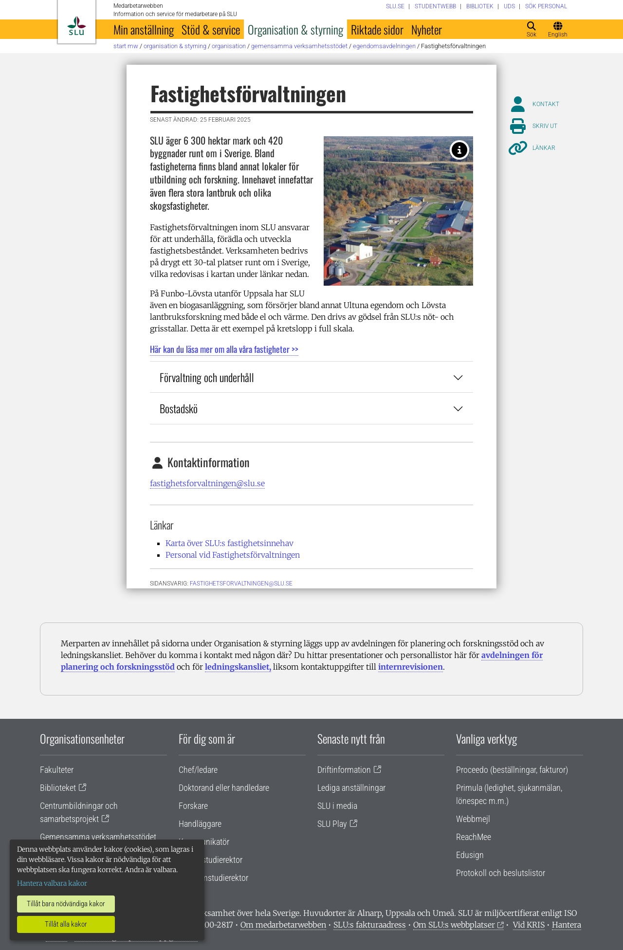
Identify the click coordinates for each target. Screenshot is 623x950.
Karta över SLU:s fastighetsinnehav (229, 543)
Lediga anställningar (351, 788)
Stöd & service (211, 29)
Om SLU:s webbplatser (454, 925)
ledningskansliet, (238, 667)
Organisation (229, 46)
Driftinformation (344, 770)
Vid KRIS (529, 925)
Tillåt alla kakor (66, 924)
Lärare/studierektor (210, 860)
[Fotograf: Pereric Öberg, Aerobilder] (459, 150)
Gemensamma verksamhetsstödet (299, 46)
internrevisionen (410, 667)
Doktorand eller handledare (224, 788)
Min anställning (143, 29)
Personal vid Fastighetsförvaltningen (232, 555)
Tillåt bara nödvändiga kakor (66, 903)
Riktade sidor (377, 29)
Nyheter (426, 29)
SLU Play (332, 824)
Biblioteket (58, 788)
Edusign (470, 855)
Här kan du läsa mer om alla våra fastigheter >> (224, 349)
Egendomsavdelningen (384, 46)
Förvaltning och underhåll (311, 377)
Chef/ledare (198, 770)
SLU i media (337, 806)
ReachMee (473, 837)
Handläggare (200, 824)
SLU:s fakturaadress (369, 925)
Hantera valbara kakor (52, 883)
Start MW (125, 46)
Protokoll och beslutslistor (500, 873)
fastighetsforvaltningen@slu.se (207, 483)
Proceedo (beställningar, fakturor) (512, 770)
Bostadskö (311, 408)
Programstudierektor (213, 878)
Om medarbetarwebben (283, 925)
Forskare (193, 806)
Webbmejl (473, 819)
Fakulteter (56, 770)
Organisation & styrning (295, 29)
